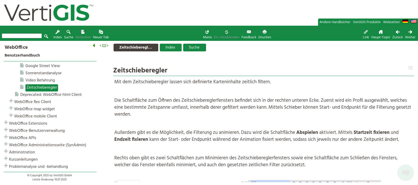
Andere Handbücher (335, 22)
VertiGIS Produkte (367, 22)
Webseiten (391, 22)
